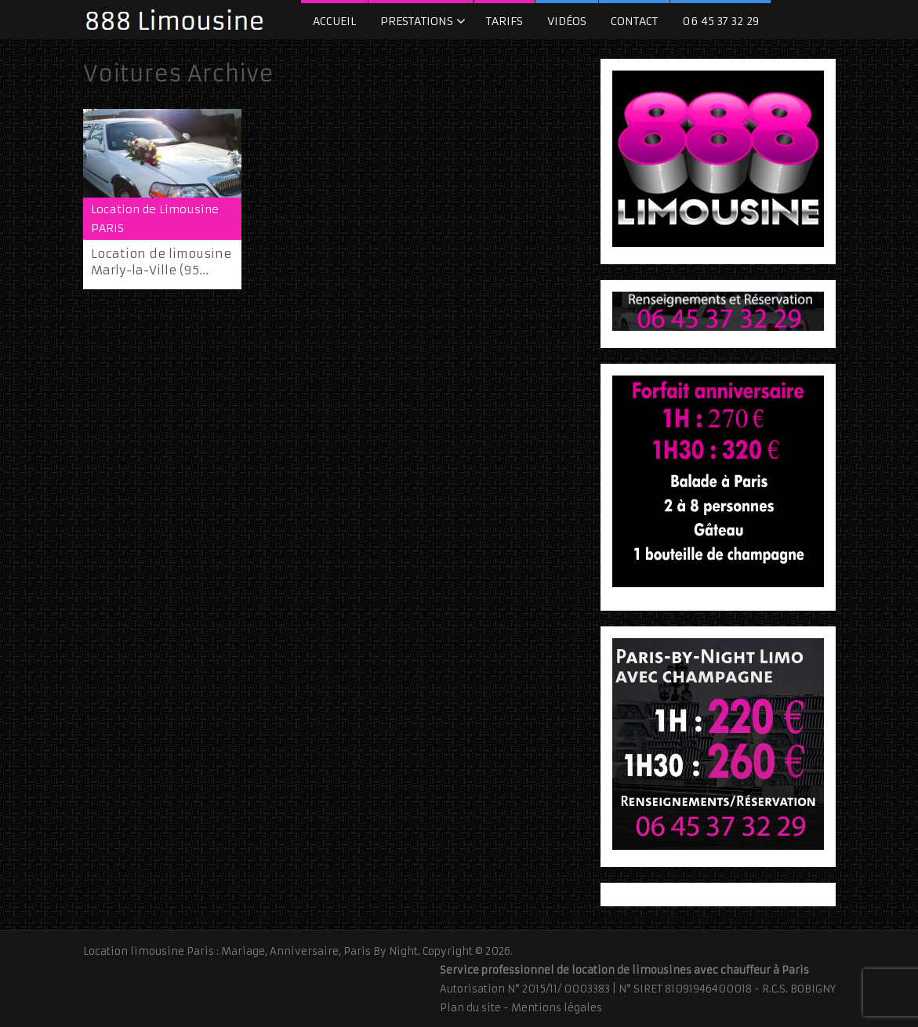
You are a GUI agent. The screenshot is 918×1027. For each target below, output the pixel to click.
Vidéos (566, 21)
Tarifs (504, 21)
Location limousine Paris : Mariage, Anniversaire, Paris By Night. (251, 951)
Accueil (334, 21)
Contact (634, 21)
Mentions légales (556, 1007)
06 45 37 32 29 (720, 21)
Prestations (416, 21)
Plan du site (470, 1007)
